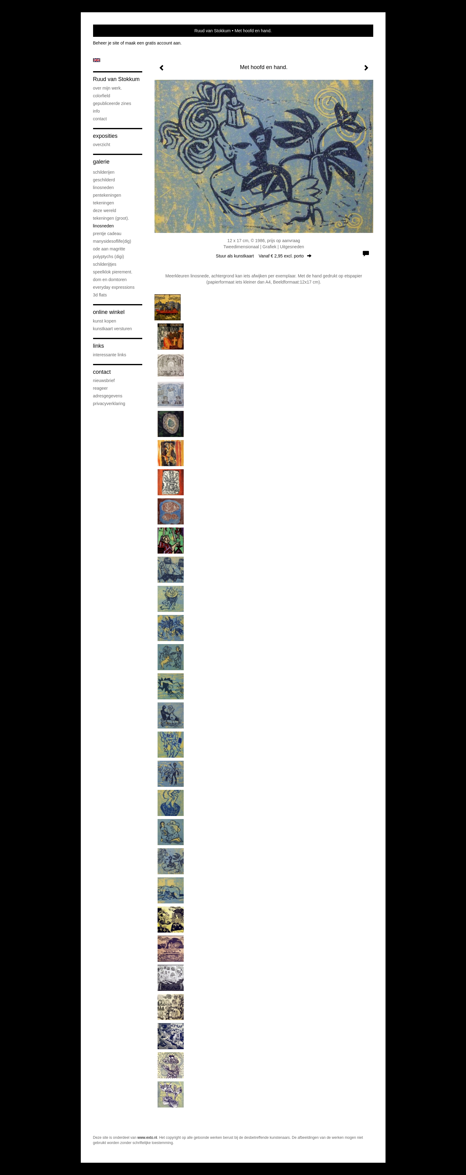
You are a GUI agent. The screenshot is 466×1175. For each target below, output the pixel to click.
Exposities (105, 136)
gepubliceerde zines (112, 103)
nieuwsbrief (104, 380)
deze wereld (104, 210)
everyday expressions (114, 287)
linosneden (103, 187)
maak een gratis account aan (153, 43)
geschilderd (104, 179)
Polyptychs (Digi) (108, 256)
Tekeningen (103, 202)
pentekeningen (107, 195)
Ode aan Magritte (109, 248)
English (96, 60)
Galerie (101, 162)
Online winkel (109, 312)
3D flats (100, 294)
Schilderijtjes (104, 264)
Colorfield (101, 95)
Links (98, 346)
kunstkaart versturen (112, 328)
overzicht (101, 144)
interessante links (109, 354)
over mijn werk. (107, 88)
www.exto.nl (147, 1137)
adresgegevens (108, 395)
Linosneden (103, 225)
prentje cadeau (107, 233)
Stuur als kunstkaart (264, 255)
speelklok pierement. (112, 271)
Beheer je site (106, 43)
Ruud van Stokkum (212, 30)
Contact (100, 118)
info (96, 111)
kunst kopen (104, 321)
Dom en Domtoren (110, 279)
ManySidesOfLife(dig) (112, 241)
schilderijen (104, 172)
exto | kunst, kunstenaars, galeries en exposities (110, 31)
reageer (100, 388)
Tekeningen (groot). (111, 218)
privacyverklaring (109, 403)
